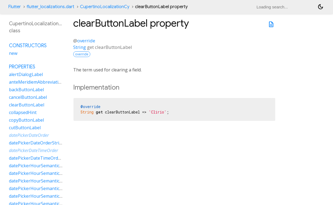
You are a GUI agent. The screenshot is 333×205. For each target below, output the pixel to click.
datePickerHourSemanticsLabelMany (46, 173)
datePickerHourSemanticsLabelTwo (45, 196)
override (86, 40)
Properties (22, 67)
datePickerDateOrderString (37, 143)
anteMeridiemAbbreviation (36, 82)
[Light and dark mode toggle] (320, 6)
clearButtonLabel (26, 105)
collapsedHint (23, 112)
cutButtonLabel (25, 128)
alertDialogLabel (26, 74)
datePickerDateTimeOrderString (42, 158)
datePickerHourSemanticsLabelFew (45, 166)
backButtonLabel (26, 90)
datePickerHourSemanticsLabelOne (45, 181)
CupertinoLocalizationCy (104, 7)
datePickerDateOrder (29, 135)
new (13, 53)
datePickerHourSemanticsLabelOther (47, 188)
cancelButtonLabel (28, 97)
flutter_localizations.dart (50, 7)
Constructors (28, 46)
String (79, 47)
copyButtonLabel (26, 120)
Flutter (14, 7)
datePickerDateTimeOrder (33, 150)
